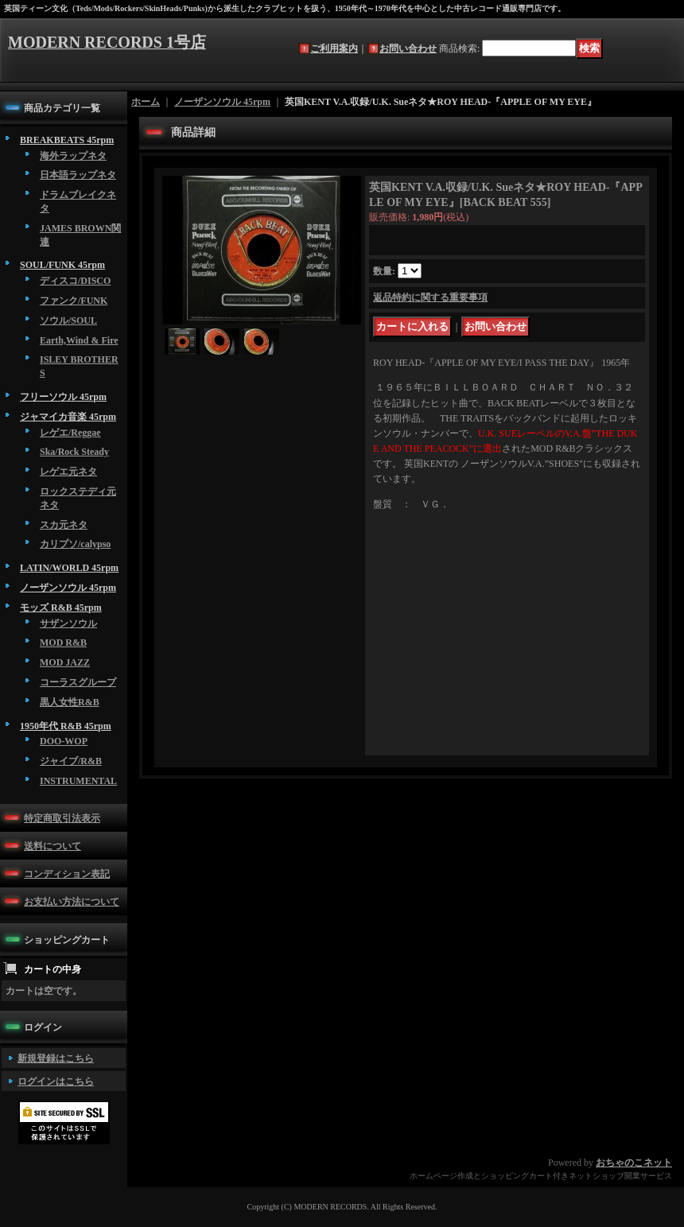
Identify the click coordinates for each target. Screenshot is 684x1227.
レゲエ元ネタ (68, 471)
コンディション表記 (67, 873)
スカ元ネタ (63, 524)
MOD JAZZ (65, 662)
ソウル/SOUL (68, 320)
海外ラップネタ (73, 155)
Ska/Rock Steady (74, 451)
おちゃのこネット (634, 1162)
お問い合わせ (408, 48)
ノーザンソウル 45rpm (68, 587)
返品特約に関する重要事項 (430, 297)
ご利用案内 (334, 48)
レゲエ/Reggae (70, 432)
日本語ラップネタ (78, 175)
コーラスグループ (78, 682)
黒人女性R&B (69, 702)
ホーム (145, 101)
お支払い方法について (71, 901)
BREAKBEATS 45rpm (67, 140)
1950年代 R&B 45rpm (65, 726)
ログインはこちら (55, 1081)
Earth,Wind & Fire (79, 340)
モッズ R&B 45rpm (61, 607)
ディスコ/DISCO (75, 280)
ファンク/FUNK (73, 300)
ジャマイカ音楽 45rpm (68, 416)
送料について (52, 846)
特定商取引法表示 (62, 818)
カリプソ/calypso (75, 543)
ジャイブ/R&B (71, 761)
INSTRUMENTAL (78, 780)
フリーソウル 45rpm (63, 396)
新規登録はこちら (55, 1058)
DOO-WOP (63, 741)
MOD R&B (63, 642)
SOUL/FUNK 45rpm (62, 264)
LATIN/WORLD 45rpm (69, 567)
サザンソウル (68, 623)
